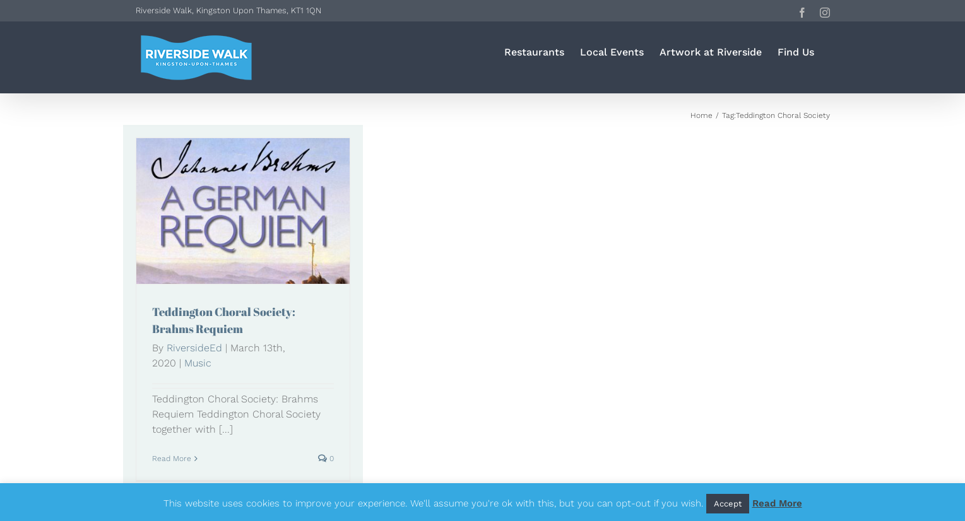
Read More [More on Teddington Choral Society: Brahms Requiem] (171, 458)
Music (197, 363)
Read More (777, 503)
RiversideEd (194, 348)
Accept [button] (728, 503)
